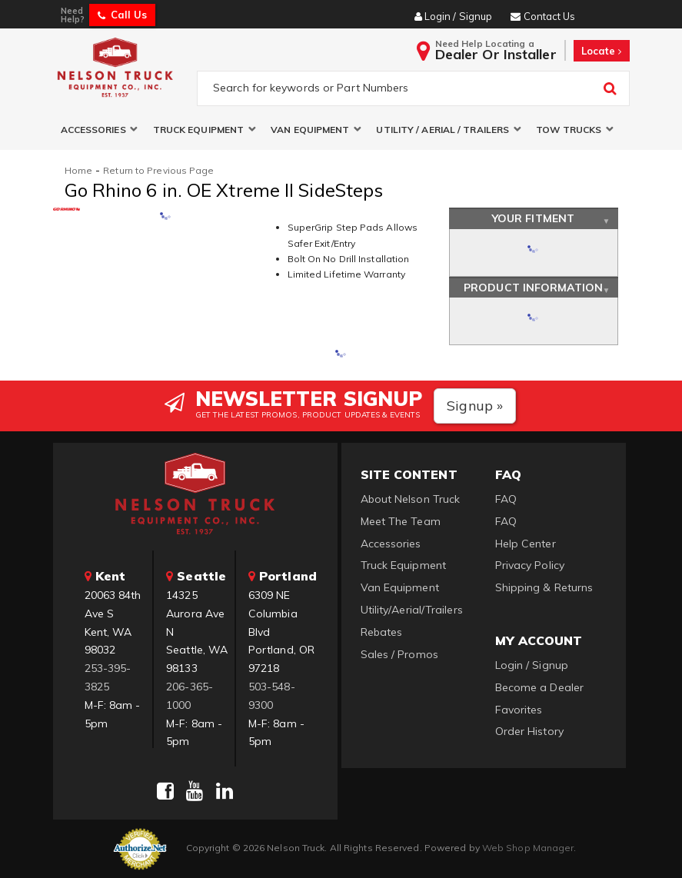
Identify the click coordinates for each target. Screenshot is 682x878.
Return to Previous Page (158, 170)
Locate (601, 51)
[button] (99, 129)
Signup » (475, 405)
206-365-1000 (189, 696)
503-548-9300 (271, 696)
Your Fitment (533, 218)
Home (78, 170)
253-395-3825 (108, 677)
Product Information (533, 287)
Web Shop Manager (528, 847)
